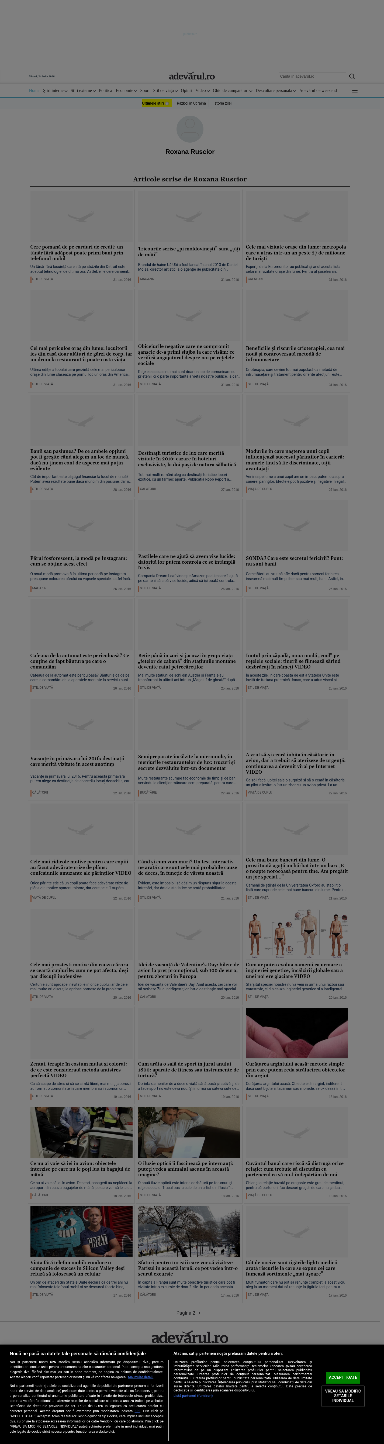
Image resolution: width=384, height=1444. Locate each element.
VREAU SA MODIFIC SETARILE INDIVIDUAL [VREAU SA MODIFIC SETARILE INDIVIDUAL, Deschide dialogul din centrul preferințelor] (343, 1396)
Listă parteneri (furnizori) (193, 1396)
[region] (192, 1394)
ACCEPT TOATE (343, 1377)
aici (137, 1411)
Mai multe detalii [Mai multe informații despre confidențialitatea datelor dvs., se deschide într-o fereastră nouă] (141, 1377)
